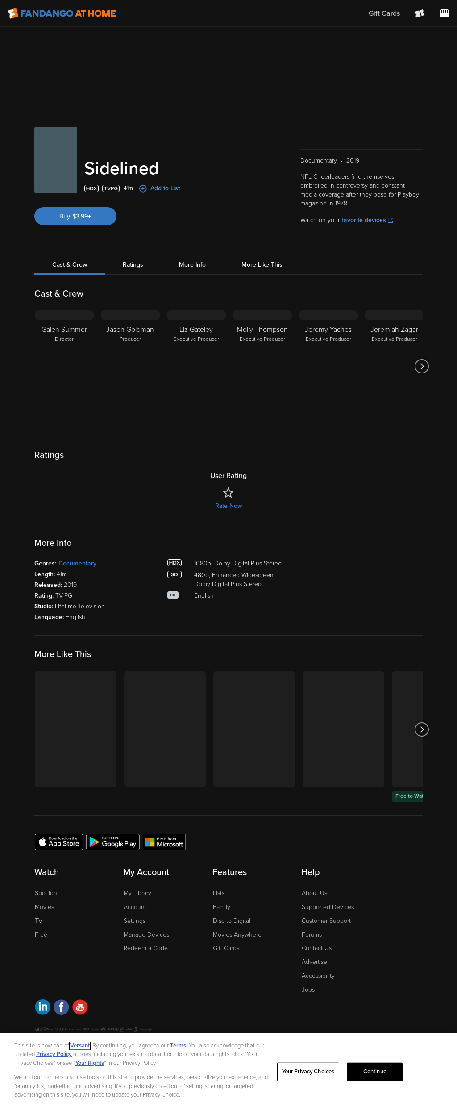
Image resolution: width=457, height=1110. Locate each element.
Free (41, 934)
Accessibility (318, 976)
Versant (80, 1045)
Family (221, 907)
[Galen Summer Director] (64, 366)
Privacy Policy (54, 1054)
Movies (44, 907)
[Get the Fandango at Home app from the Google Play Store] (113, 842)
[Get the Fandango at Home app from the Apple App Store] (58, 842)
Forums (312, 934)
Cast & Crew (69, 264)
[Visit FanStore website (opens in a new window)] (444, 13)
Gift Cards (226, 948)
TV (38, 921)
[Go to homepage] (61, 13)
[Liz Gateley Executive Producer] (196, 366)
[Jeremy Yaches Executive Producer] (328, 366)
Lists (218, 893)
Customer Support (326, 921)
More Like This (262, 264)
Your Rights (89, 1063)
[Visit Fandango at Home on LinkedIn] (42, 1008)
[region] (228, 1071)
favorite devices (367, 220)
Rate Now (228, 506)
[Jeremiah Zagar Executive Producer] (394, 366)
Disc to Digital (231, 921)
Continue (374, 1071)
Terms (178, 1045)
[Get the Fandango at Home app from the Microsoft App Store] (164, 842)
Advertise (314, 962)
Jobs (308, 989)
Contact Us (317, 948)
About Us (314, 893)
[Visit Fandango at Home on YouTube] (80, 1008)
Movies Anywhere (237, 934)
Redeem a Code (146, 948)
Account (135, 907)
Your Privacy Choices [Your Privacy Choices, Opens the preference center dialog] (308, 1071)
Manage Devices (146, 934)
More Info (192, 264)
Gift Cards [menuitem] (384, 13)
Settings (134, 921)
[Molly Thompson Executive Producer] (262, 366)
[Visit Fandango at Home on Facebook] (61, 1008)
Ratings (133, 264)
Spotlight (47, 893)
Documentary (77, 563)
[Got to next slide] (421, 366)
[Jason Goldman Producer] (130, 366)
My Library (137, 893)
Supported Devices (328, 907)
